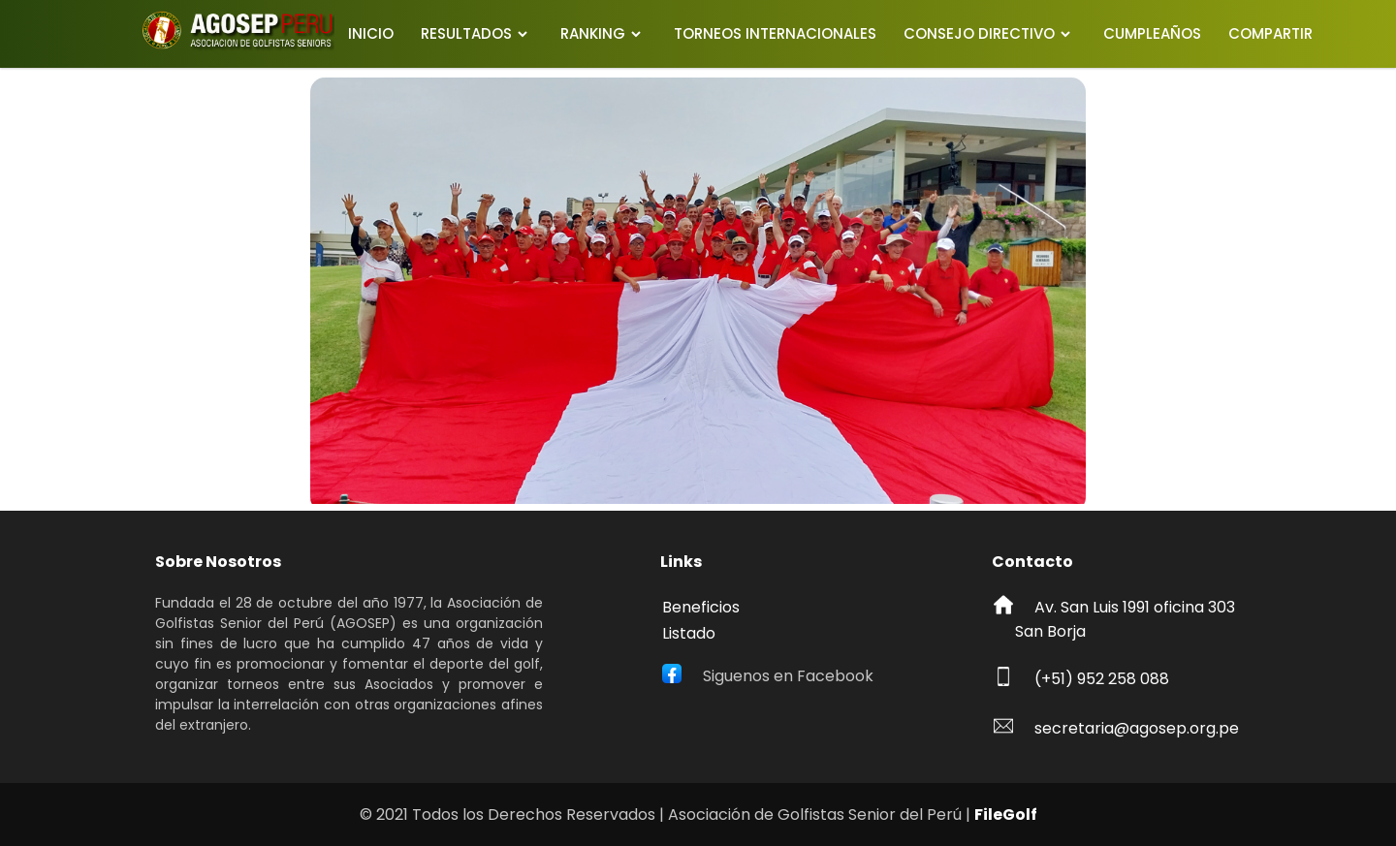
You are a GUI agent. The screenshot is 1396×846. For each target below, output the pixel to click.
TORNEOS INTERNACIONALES (775, 33)
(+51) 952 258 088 (1101, 679)
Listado (688, 633)
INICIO (371, 33)
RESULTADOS (466, 33)
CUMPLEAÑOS (1152, 33)
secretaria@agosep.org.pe (1136, 728)
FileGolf (1005, 814)
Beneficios (701, 607)
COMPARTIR (1270, 33)
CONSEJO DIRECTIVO (979, 33)
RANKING (592, 33)
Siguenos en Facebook (788, 676)
